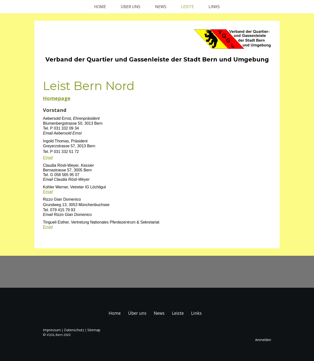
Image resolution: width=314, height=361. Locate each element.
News (160, 6)
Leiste (187, 6)
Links (214, 6)
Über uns (130, 6)
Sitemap (93, 330)
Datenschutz (74, 330)
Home (100, 6)
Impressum (52, 330)
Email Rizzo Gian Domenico (67, 214)
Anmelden (263, 339)
